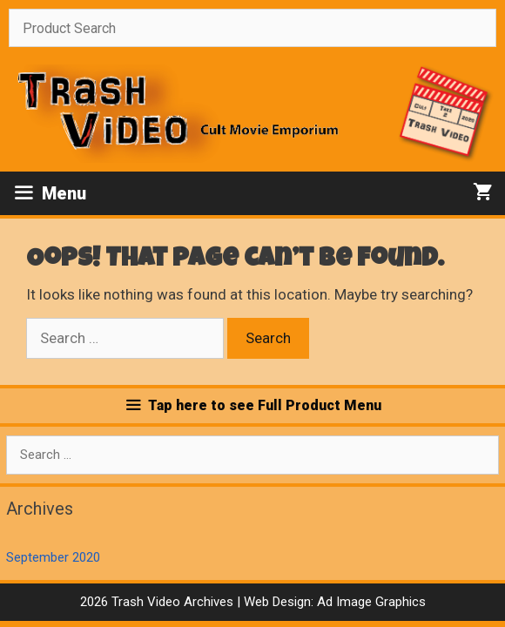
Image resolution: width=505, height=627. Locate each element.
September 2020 (53, 557)
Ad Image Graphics (369, 602)
